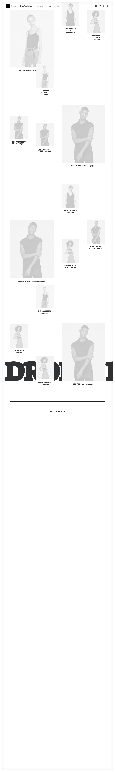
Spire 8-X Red (70, 212)
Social (57, 6)
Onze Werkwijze (26, 6)
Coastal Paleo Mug (70, 266)
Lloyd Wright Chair (19, 143)
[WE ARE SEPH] (8, 6)
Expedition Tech (44, 150)
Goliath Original (83, 166)
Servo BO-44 (83, 384)
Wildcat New (31, 281)
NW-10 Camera (44, 312)
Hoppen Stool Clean (96, 247)
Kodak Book (18, 351)
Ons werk (39, 6)
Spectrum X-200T (70, 30)
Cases (48, 6)
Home (13, 6)
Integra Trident (96, 38)
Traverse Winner (44, 92)
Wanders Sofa (44, 383)
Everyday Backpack (32, 71)
